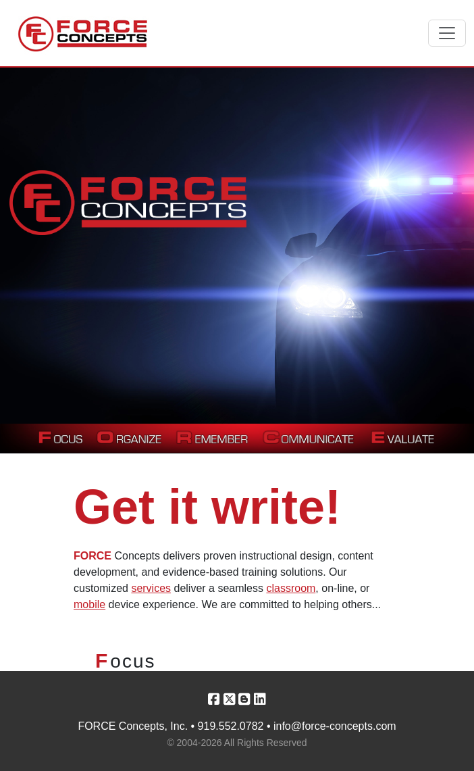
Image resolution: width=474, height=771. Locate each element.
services (151, 588)
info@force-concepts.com (334, 726)
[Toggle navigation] (447, 33)
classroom (290, 588)
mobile (89, 604)
